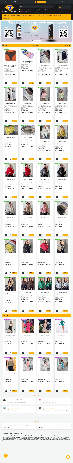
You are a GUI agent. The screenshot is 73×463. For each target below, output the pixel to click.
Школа (50, 15)
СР (62, 10)
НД (69, 10)
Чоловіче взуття (32, 15)
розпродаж (6, 315)
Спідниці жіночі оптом (10, 335)
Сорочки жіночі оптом (45, 65)
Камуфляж (60, 15)
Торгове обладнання (7, 18)
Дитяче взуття (45, 15)
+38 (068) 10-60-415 (46, 9)
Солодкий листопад (46, 399)
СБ (68, 10)
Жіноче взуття (39, 15)
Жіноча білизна (19, 15)
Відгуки (36, 421)
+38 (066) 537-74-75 (28, 11)
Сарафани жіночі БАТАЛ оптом (62, 373)
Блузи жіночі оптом (45, 103)
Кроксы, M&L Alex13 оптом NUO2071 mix (28, 62)
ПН (59, 10)
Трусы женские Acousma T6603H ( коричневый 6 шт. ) (10, 66)
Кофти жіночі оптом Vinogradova (10, 373)
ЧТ (64, 10)
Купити (14, 83)
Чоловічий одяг (6, 15)
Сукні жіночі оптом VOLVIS (28, 373)
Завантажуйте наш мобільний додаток (14, 408)
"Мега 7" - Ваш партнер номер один (49, 408)
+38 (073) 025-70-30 (28, 9)
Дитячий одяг (25, 15)
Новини (36, 396)
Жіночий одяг (12, 15)
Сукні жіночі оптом (28, 335)
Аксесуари (55, 15)
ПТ (66, 10)
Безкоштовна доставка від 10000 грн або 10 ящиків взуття (17, 399)
